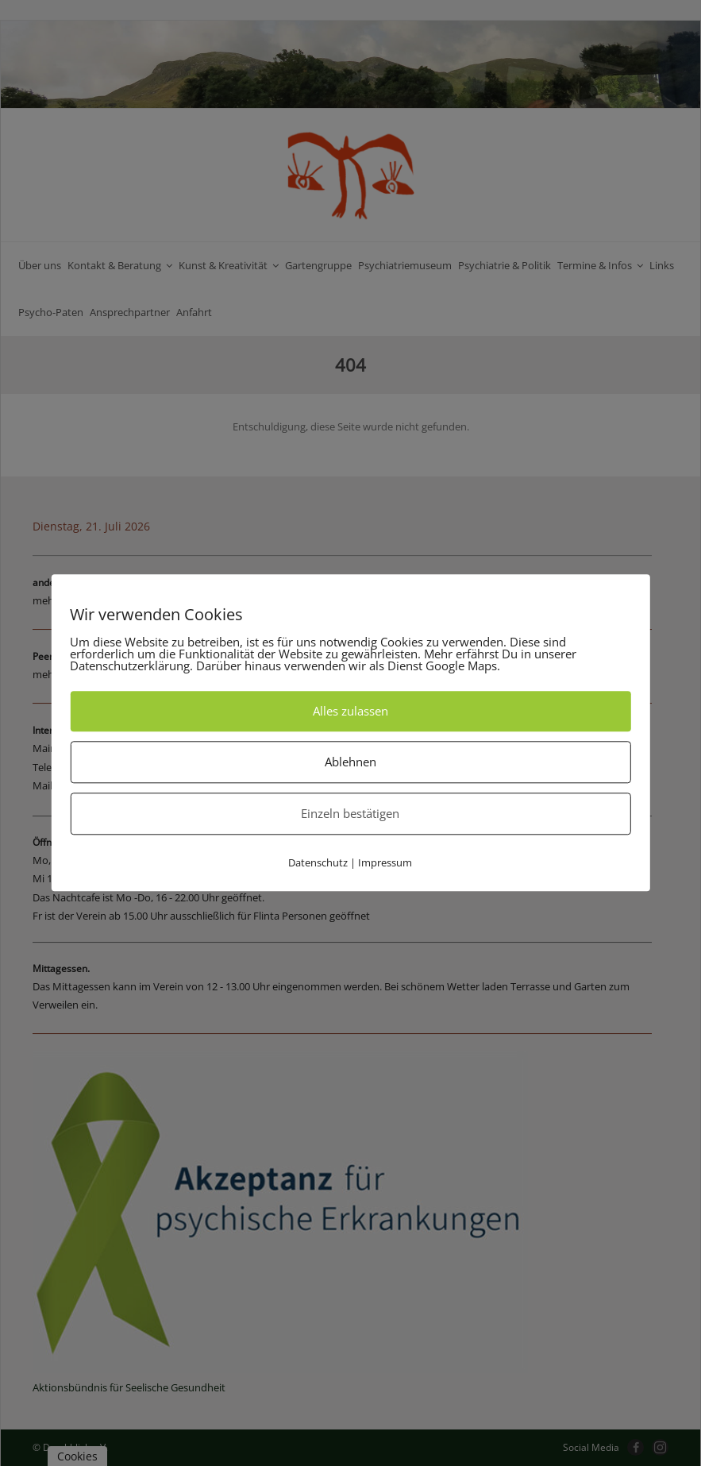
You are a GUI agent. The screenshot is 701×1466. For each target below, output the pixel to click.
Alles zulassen (350, 711)
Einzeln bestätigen (350, 813)
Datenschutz (318, 862)
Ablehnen (350, 762)
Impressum (385, 862)
